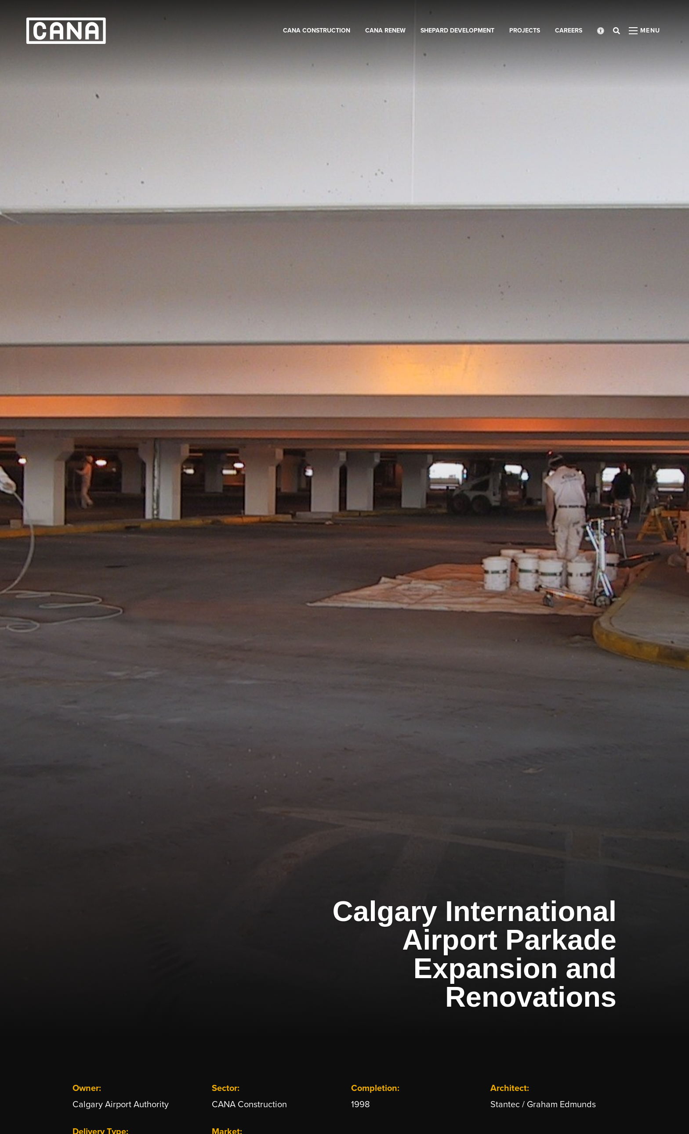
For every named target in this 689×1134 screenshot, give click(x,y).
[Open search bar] (616, 30)
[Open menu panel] (644, 31)
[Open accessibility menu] (601, 30)
